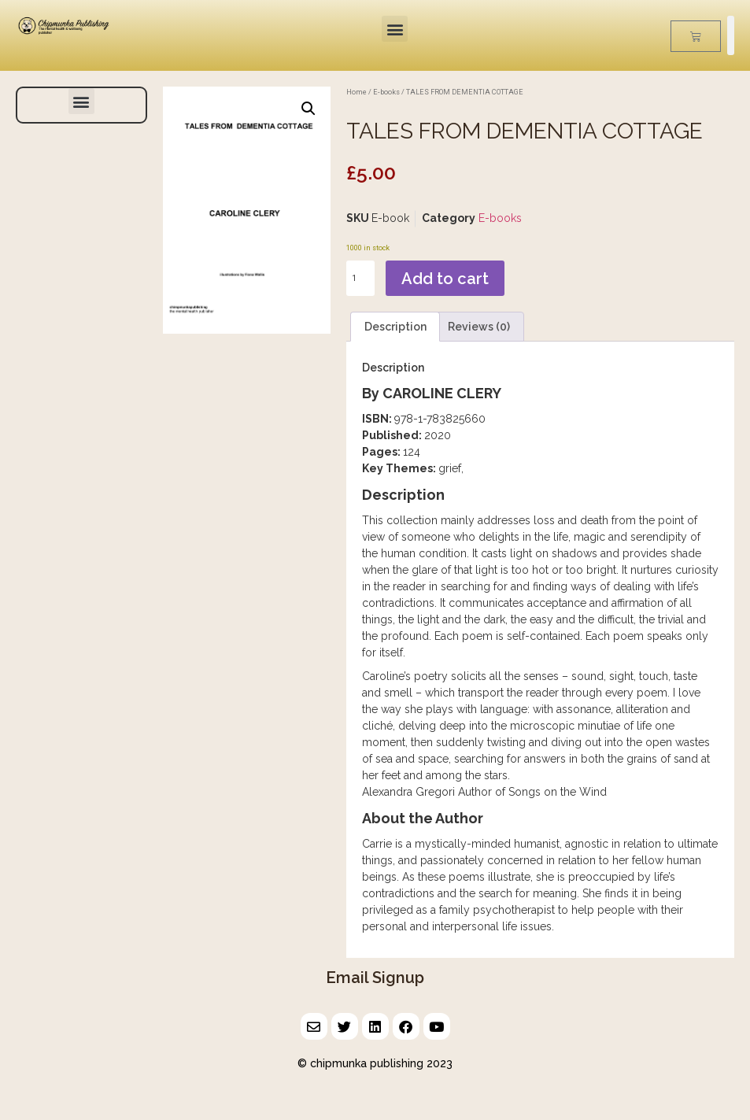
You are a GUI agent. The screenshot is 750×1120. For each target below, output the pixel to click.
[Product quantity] (360, 278)
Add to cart (445, 278)
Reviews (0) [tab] (479, 326)
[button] (395, 29)
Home (356, 91)
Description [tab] (395, 326)
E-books (386, 91)
